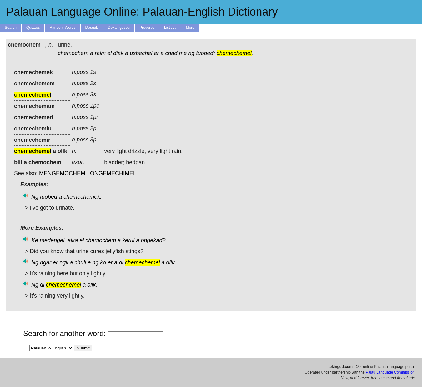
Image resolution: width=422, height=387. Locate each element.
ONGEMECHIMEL (113, 173)
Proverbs (146, 27)
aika (73, 240)
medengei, (53, 240)
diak (118, 53)
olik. (171, 262)
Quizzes (33, 27)
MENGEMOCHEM (62, 173)
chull (80, 262)
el (109, 53)
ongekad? (153, 240)
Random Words (62, 27)
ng (191, 53)
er (156, 53)
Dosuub (91, 27)
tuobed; (205, 53)
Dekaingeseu (119, 27)
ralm (100, 53)
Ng (34, 197)
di (121, 262)
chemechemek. (82, 197)
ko (103, 262)
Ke (34, 240)
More (190, 27)
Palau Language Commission (390, 372)
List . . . (170, 27)
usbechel (141, 53)
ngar (45, 262)
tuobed (48, 197)
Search (11, 27)
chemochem (73, 53)
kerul (128, 240)
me (183, 53)
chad (171, 53)
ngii (63, 262)
